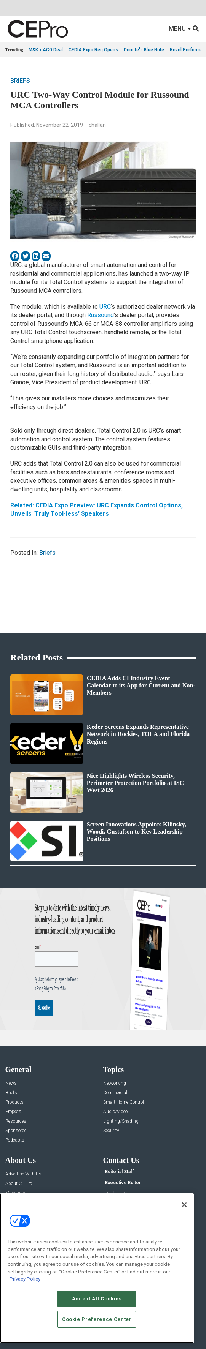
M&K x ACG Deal (46, 49)
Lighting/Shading (121, 1121)
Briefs (20, 80)
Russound (100, 315)
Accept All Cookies (97, 1299)
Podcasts (14, 1140)
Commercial (115, 1092)
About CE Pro (18, 1183)
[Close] (184, 1204)
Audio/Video (115, 1111)
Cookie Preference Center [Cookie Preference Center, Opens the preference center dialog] (97, 1319)
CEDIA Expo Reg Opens (93, 49)
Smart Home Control (123, 1102)
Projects (13, 1111)
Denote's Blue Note (144, 49)
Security (111, 1130)
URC (105, 306)
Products (14, 1102)
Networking (114, 1083)
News (11, 1083)
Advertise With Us (23, 1174)
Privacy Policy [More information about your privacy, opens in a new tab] (25, 1279)
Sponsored (16, 1130)
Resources (15, 1121)
